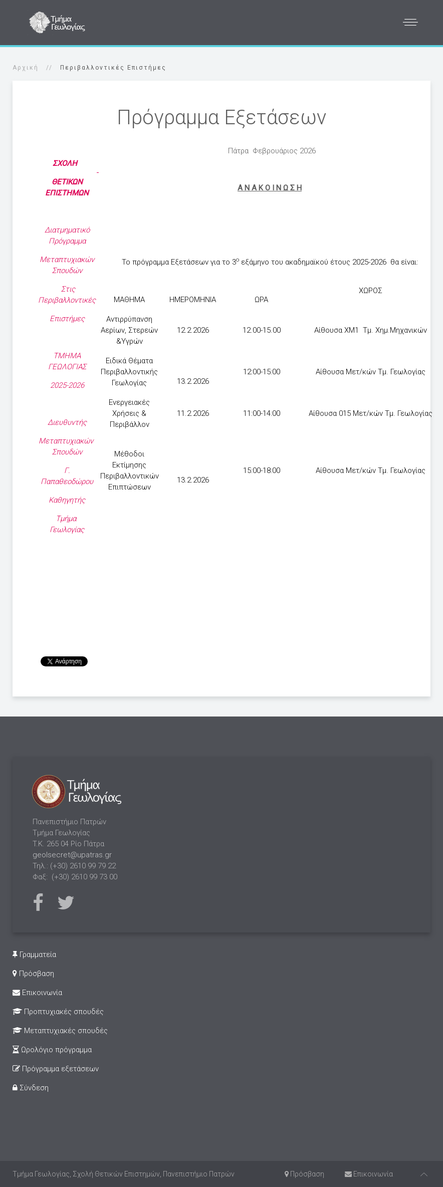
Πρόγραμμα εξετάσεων (56, 1068)
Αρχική (26, 67)
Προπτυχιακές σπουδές (58, 1011)
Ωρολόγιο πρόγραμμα (52, 1049)
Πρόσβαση (33, 973)
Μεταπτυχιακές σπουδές (60, 1030)
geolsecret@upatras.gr (72, 854)
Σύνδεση (31, 1087)
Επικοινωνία (37, 992)
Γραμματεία (34, 954)
